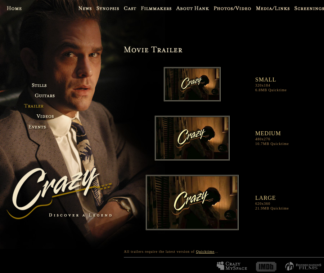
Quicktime (205, 252)
